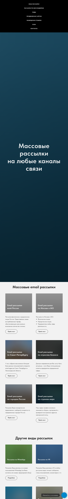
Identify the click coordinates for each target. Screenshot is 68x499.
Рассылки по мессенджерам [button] (34, 8)
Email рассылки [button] (34, 4)
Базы (34, 24)
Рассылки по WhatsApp (16, 460)
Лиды (34, 12)
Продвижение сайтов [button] (34, 16)
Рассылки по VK (44, 460)
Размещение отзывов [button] (34, 20)
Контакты (34, 28)
